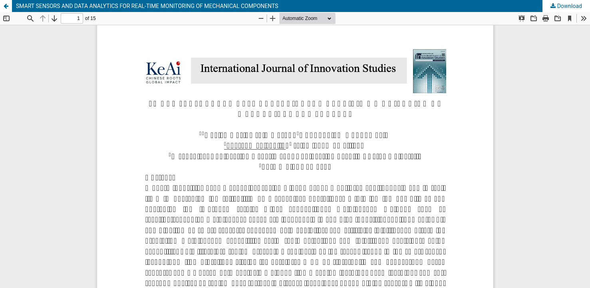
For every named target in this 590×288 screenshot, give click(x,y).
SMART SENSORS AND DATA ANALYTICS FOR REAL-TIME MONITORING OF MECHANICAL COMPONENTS (147, 6)
